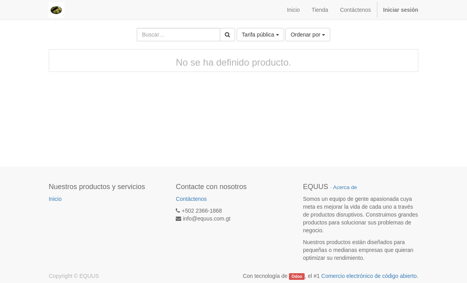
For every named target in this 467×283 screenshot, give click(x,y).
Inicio (55, 199)
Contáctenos (191, 199)
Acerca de (345, 187)
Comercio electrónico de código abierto (369, 276)
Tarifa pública (260, 34)
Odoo (297, 276)
